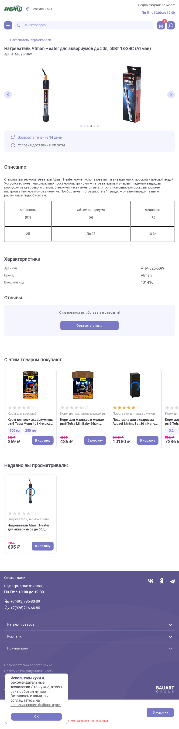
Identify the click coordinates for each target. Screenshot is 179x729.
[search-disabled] (18, 25)
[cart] (161, 25)
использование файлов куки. (35, 705)
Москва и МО (42, 9)
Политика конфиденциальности (28, 671)
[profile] (171, 25)
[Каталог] (8, 25)
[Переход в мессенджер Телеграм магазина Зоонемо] (173, 581)
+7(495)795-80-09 (25, 601)
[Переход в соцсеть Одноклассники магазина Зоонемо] (162, 581)
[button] (8, 94)
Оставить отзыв (89, 326)
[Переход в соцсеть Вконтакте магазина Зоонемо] (151, 581)
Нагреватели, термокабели (28, 40)
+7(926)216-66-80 (25, 608)
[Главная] (13, 9)
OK (36, 716)
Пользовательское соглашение (28, 665)
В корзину (160, 712)
